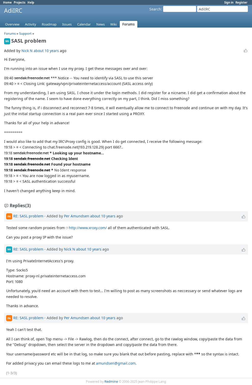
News (100, 24)
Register (241, 2)
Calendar (84, 24)
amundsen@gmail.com (116, 363)
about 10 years (46, 50)
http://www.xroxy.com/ (88, 227)
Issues (67, 24)
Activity (30, 24)
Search (155, 9)
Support (25, 33)
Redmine (111, 381)
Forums (128, 24)
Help (31, 2)
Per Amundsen (76, 216)
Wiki (113, 24)
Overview (12, 24)
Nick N (27, 50)
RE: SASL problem (28, 216)
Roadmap (49, 24)
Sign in (228, 2)
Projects (19, 2)
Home (7, 2)
